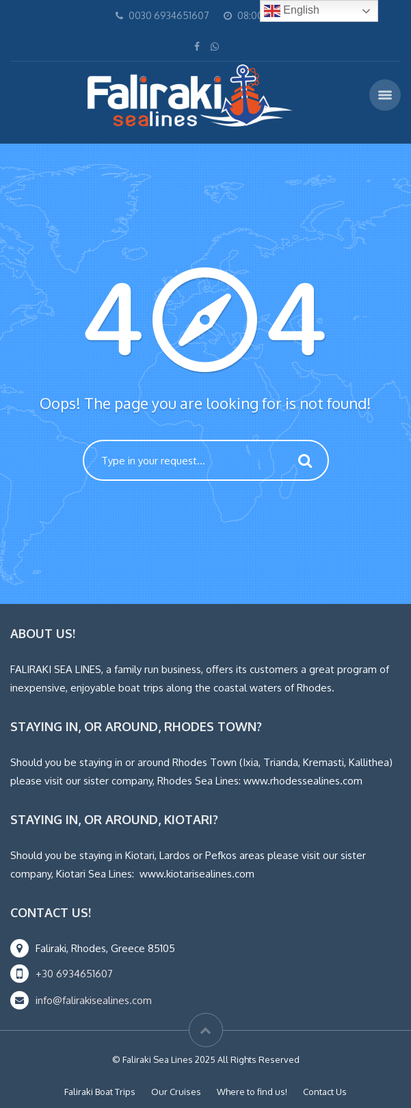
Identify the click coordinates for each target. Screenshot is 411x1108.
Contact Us (325, 1091)
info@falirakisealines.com (94, 1000)
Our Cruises (176, 1091)
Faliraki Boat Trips (99, 1091)
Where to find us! (252, 1091)
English (291, 11)
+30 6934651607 (74, 973)
